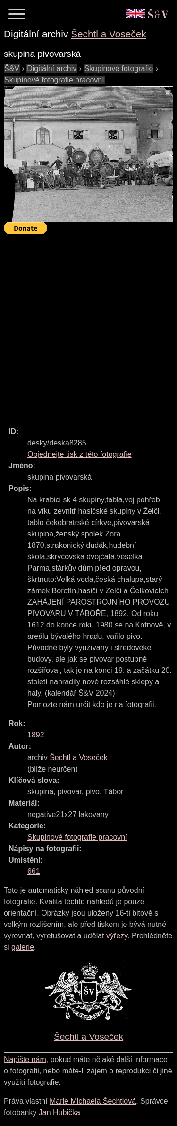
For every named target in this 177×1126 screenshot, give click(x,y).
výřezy (116, 936)
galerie (22, 947)
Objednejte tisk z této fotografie (79, 454)
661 (33, 871)
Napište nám (25, 1059)
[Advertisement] (88, 326)
